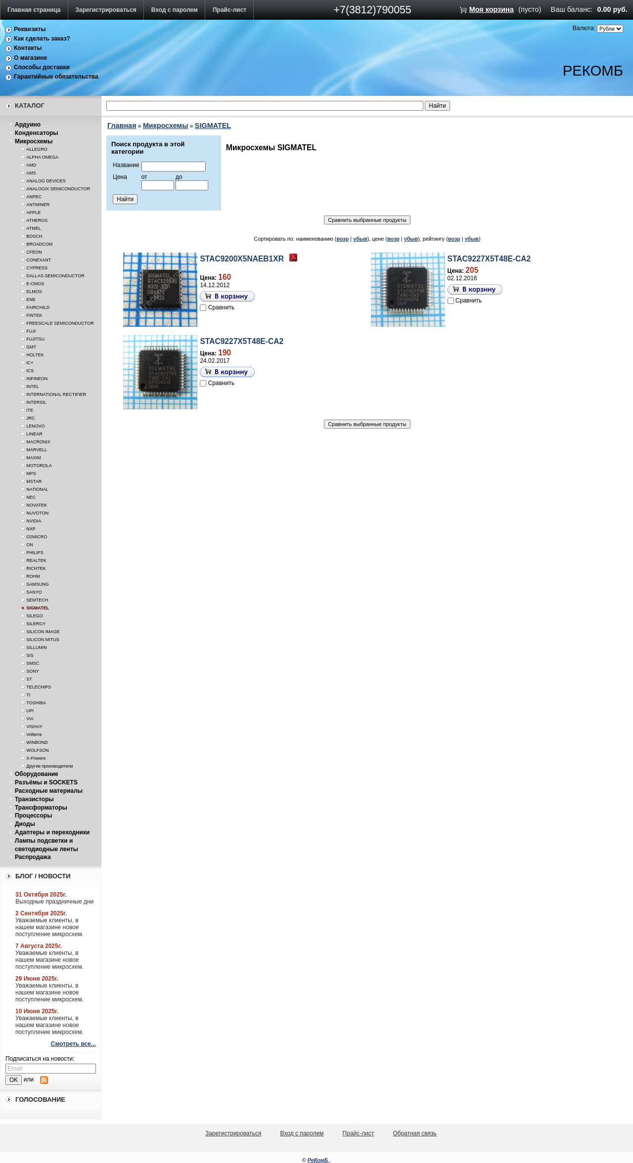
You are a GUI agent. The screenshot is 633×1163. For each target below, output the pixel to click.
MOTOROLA (38, 465)
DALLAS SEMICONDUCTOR (55, 275)
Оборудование (36, 774)
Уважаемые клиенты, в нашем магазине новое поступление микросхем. (49, 927)
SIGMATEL (37, 607)
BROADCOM (39, 244)
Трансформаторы (41, 807)
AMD (31, 165)
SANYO (34, 592)
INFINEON (36, 378)
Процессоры (33, 815)
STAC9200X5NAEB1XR (242, 259)
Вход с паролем (174, 9)
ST (29, 679)
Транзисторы (34, 799)
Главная (121, 125)
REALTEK (36, 560)
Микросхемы (33, 141)
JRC (30, 418)
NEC (31, 497)
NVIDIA (33, 520)
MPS (31, 473)
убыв (360, 239)
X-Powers (35, 758)
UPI (30, 710)
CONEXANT (38, 260)
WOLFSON (37, 750)
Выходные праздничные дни (54, 901)
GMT (31, 347)
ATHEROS (36, 220)
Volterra (34, 734)
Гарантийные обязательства (56, 76)
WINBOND (37, 742)
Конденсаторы (36, 132)
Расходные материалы (49, 790)
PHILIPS (35, 552)
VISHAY (34, 726)
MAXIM (33, 457)
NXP (31, 528)
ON (29, 544)
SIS (30, 655)
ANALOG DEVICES (46, 180)
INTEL (32, 386)
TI (28, 694)
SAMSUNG (37, 584)
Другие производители (49, 766)
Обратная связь (414, 1133)
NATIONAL (37, 489)
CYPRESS (36, 267)
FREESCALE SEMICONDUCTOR (59, 323)
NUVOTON (37, 513)
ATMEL (33, 228)
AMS (31, 173)
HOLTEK (35, 354)
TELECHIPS (38, 687)
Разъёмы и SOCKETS (46, 782)
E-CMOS (35, 283)
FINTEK (34, 315)
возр (342, 239)
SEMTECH (37, 600)
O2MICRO (36, 536)
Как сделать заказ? (42, 38)
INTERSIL (36, 402)
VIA (30, 718)
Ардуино (28, 124)
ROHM (33, 576)
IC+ (29, 362)
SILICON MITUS (42, 639)
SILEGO (34, 615)
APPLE (33, 212)
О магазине (30, 57)
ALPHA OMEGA (42, 157)
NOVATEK (36, 505)
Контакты (28, 47)
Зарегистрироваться (106, 9)
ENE (31, 299)
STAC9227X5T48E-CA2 (489, 259)
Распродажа (33, 857)
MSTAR (34, 481)
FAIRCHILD (37, 307)
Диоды (25, 823)
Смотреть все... (73, 1043)
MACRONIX (38, 441)
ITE (29, 410)
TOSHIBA (35, 702)
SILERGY (35, 623)
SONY (32, 671)
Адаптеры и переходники (52, 832)
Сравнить (221, 307)
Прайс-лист (229, 9)
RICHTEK (36, 568)
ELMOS (34, 291)
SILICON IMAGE (43, 631)
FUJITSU (35, 339)
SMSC (32, 663)
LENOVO (35, 426)
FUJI (31, 331)
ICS (30, 370)
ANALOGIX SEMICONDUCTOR (58, 188)
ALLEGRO (36, 149)
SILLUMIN (36, 647)
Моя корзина (491, 9)
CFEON (34, 252)
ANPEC (34, 196)
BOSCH (34, 236)
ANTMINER (37, 204)
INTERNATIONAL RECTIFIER (56, 394)
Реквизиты (30, 29)
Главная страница (34, 9)
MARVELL (36, 449)
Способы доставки (42, 67)
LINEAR (34, 433)
